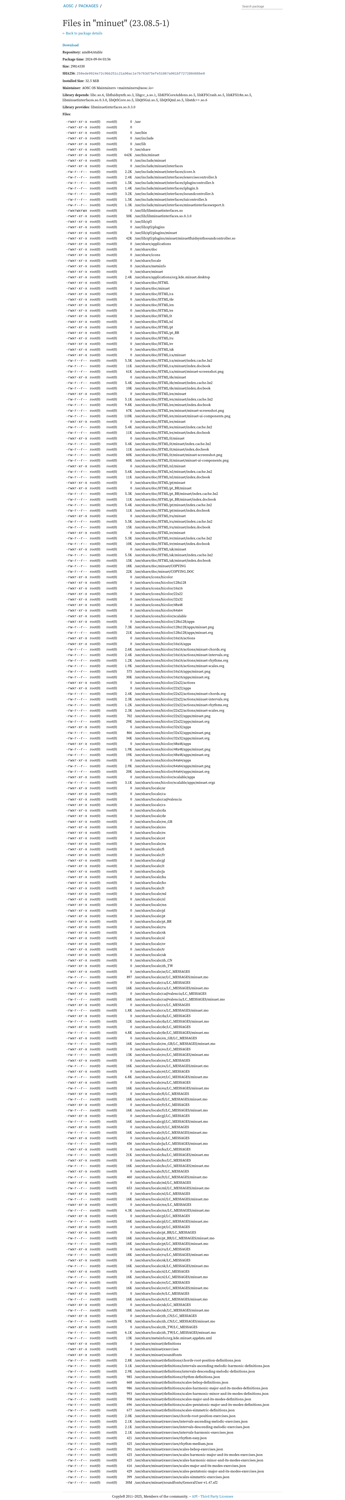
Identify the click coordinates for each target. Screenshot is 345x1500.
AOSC (68, 6)
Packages (88, 6)
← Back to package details (82, 33)
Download (70, 45)
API (195, 1495)
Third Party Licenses (216, 1495)
